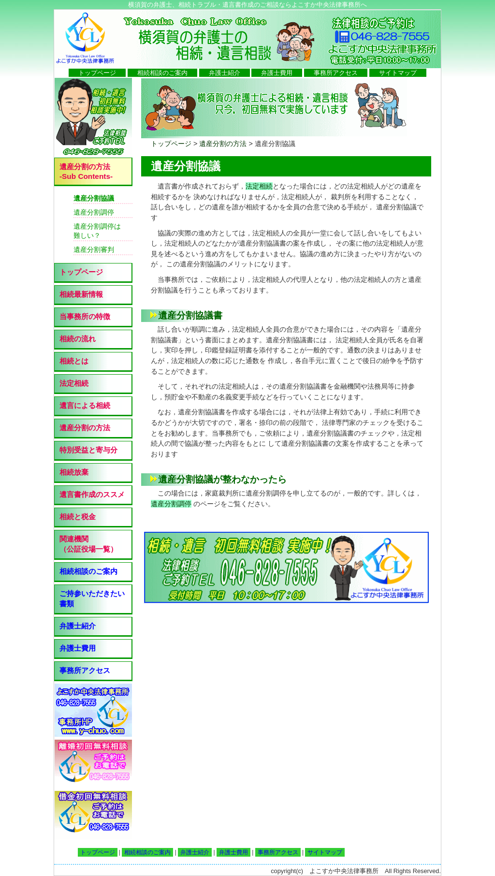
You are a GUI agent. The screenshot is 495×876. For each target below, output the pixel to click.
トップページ (97, 72)
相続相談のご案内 (162, 72)
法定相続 (259, 186)
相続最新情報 (81, 294)
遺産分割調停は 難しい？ (97, 230)
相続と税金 (77, 516)
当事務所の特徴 (84, 316)
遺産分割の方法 (223, 143)
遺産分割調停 (171, 504)
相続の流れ (77, 339)
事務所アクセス (336, 72)
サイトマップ (398, 72)
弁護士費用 (276, 72)
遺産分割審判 (93, 249)
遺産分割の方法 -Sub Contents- (86, 171)
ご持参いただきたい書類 (92, 598)
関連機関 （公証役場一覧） (88, 544)
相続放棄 (73, 472)
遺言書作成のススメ (92, 494)
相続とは (73, 361)
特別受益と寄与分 (88, 450)
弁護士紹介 (224, 72)
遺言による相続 (84, 405)
